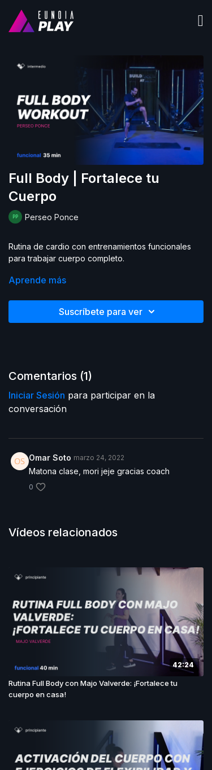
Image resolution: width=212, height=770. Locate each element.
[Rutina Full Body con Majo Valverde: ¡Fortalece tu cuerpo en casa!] (106, 689)
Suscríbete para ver (108, 311)
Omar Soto (50, 457)
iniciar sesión (36, 395)
